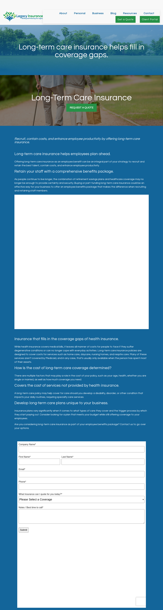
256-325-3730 (142, 585)
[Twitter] (79, 581)
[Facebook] (74, 581)
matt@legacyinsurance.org (81, 586)
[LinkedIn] (84, 581)
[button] (63, 4)
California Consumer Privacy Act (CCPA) (102, 609)
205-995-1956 (143, 589)
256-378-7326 (144, 594)
